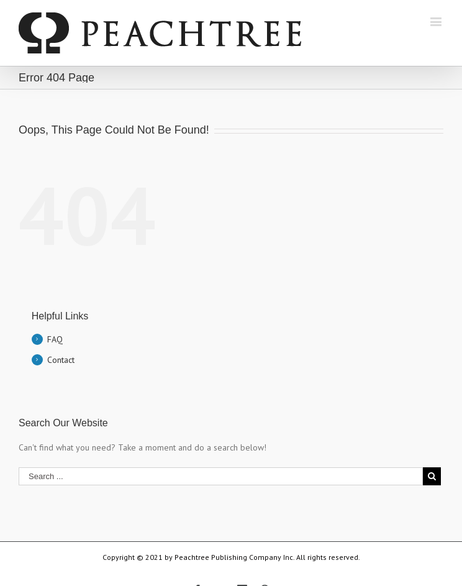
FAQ (55, 339)
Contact (61, 359)
